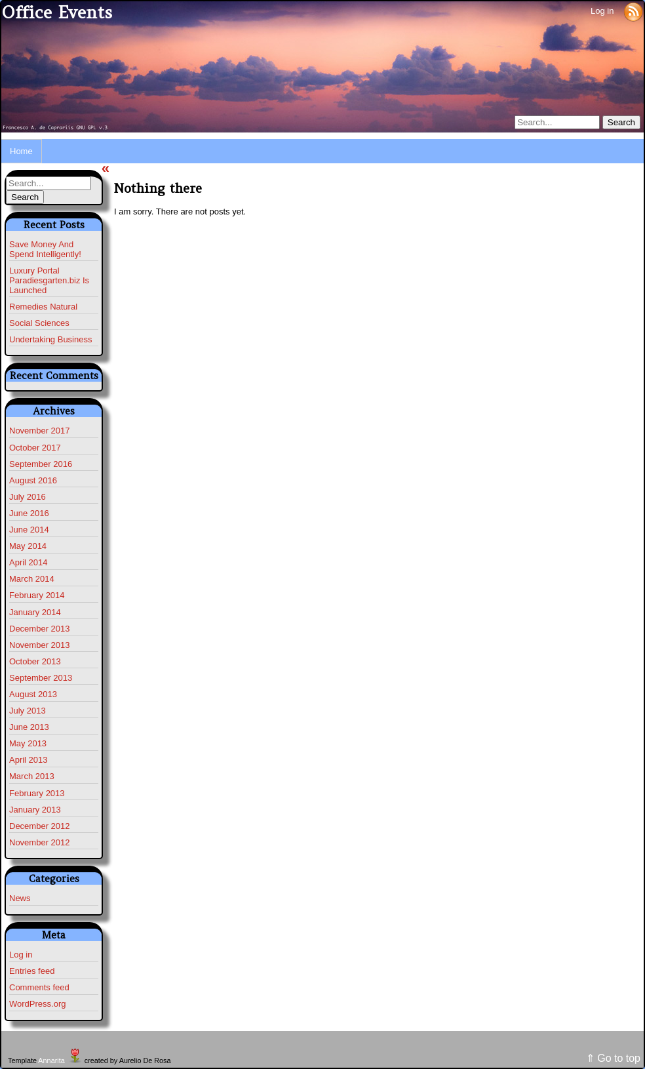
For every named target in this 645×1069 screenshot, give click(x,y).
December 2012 (39, 826)
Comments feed (39, 987)
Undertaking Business (50, 339)
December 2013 (39, 629)
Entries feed (31, 971)
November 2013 (39, 645)
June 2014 (29, 529)
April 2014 (28, 562)
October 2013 (35, 661)
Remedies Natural (43, 307)
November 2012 (39, 842)
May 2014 (28, 546)
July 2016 (27, 497)
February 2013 (37, 793)
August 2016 (33, 480)
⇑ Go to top (613, 1058)
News (20, 898)
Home (21, 151)
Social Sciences (39, 323)
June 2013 (29, 727)
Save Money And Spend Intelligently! (45, 249)
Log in (602, 11)
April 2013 (28, 760)
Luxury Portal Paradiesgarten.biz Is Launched (49, 280)
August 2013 (33, 694)
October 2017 (35, 448)
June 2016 (29, 513)
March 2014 (31, 579)
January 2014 (35, 612)
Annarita (51, 1060)
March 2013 (31, 776)
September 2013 (40, 678)
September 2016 (40, 464)
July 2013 (27, 711)
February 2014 (37, 595)
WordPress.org (37, 1004)
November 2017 (39, 430)
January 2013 (35, 810)
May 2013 (28, 743)
